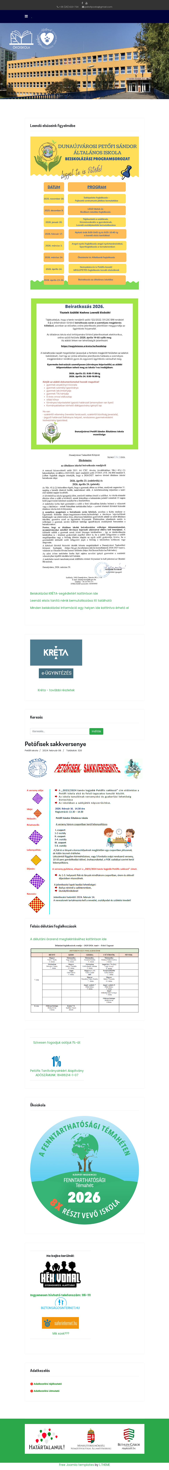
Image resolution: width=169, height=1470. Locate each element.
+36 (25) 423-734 (69, 6)
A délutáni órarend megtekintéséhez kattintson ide (68, 939)
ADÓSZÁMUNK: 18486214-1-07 (57, 1075)
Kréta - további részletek (56, 690)
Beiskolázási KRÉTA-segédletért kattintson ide (64, 593)
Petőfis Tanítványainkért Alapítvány (57, 1071)
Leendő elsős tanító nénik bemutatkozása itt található (71, 601)
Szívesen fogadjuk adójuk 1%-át (56, 1042)
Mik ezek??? (61, 1333)
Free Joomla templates (76, 1465)
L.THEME (104, 1465)
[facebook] (82, 3)
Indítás (96, 731)
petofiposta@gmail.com (98, 6)
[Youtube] (86, 3)
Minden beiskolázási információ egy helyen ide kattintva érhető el (79, 608)
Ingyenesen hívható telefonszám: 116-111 (60, 1279)
